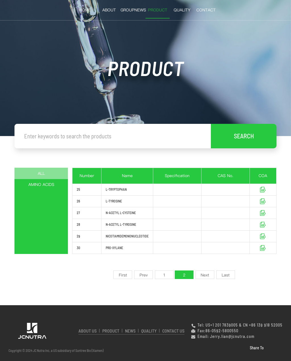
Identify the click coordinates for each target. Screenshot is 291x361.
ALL (41, 173)
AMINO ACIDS (41, 184)
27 (78, 213)
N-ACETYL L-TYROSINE (121, 224)
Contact (206, 10)
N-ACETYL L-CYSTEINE (121, 213)
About (109, 10)
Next (205, 275)
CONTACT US (173, 330)
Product (157, 10)
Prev (144, 275)
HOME (85, 10)
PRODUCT (110, 330)
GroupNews (133, 10)
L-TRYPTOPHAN (116, 189)
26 (78, 201)
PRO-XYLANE (114, 248)
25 (78, 189)
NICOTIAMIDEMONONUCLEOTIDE (127, 236)
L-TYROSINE (114, 201)
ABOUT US (87, 330)
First (123, 275)
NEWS (130, 330)
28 (78, 224)
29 (78, 236)
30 (78, 248)
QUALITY (182, 10)
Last (226, 275)
